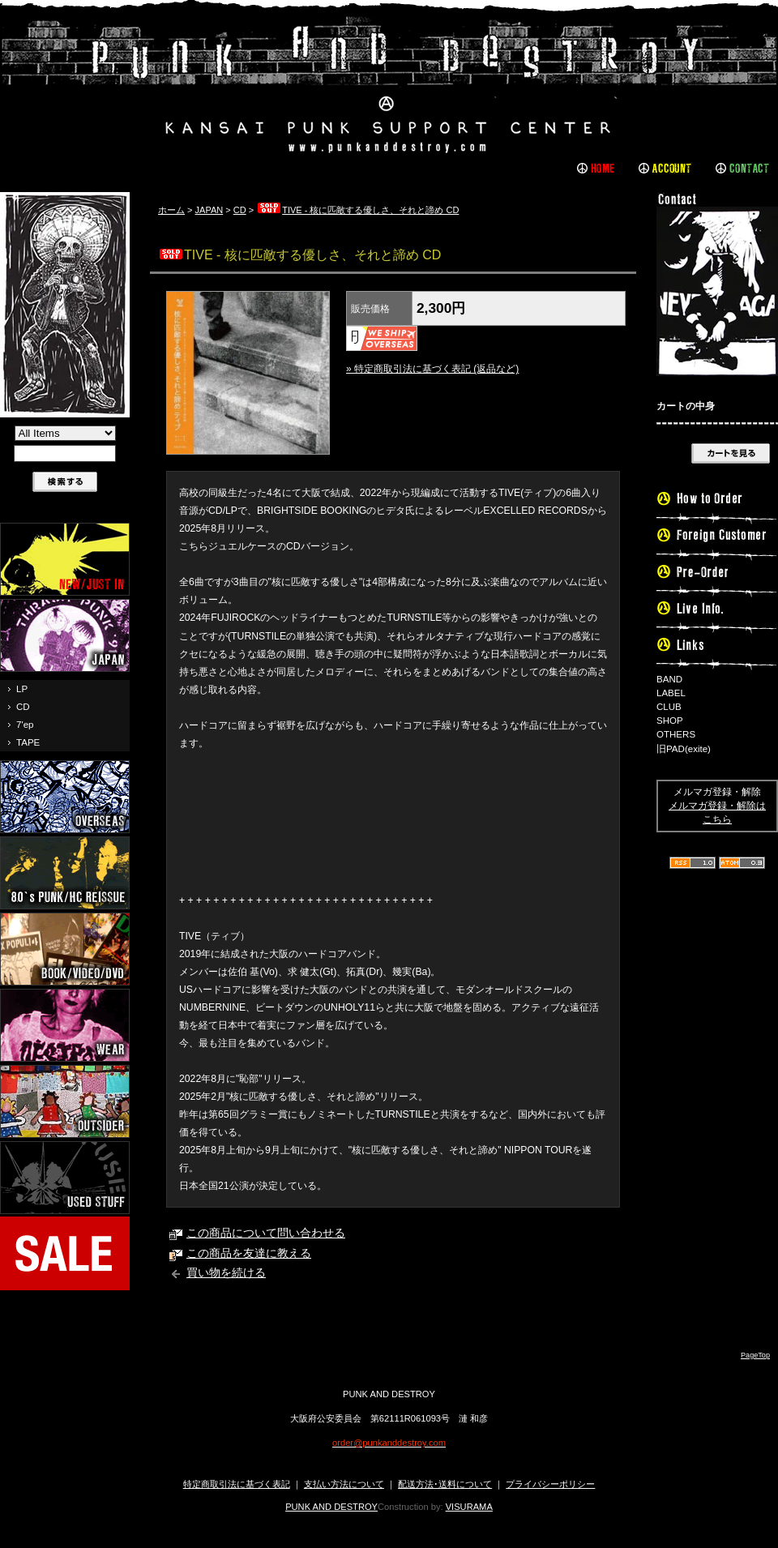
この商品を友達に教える (248, 1253)
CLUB (669, 707)
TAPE (28, 742)
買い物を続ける (226, 1273)
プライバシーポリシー (550, 1484)
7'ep (24, 724)
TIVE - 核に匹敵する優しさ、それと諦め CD (357, 210)
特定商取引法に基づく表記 (236, 1484)
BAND (669, 679)
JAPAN (209, 210)
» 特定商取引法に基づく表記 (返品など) (432, 368)
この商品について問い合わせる (265, 1233)
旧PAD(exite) (683, 749)
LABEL (671, 693)
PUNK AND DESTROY (331, 1507)
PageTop (755, 1355)
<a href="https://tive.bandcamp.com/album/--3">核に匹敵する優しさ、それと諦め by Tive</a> (393, 805)
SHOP (669, 720)
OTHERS (675, 734)
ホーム (171, 210)
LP (22, 689)
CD (23, 707)
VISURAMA (469, 1507)
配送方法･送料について (445, 1484)
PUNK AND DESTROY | (389, 85)
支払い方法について (344, 1484)
